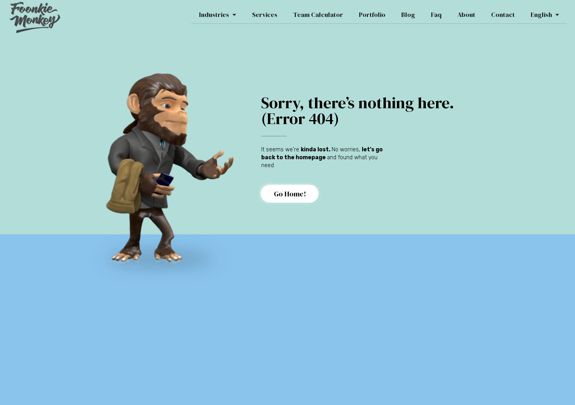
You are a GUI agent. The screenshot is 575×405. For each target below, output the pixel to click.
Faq (436, 12)
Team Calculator (318, 12)
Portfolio (372, 12)
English (545, 12)
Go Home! (290, 194)
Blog (408, 12)
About (466, 12)
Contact (503, 12)
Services (264, 12)
